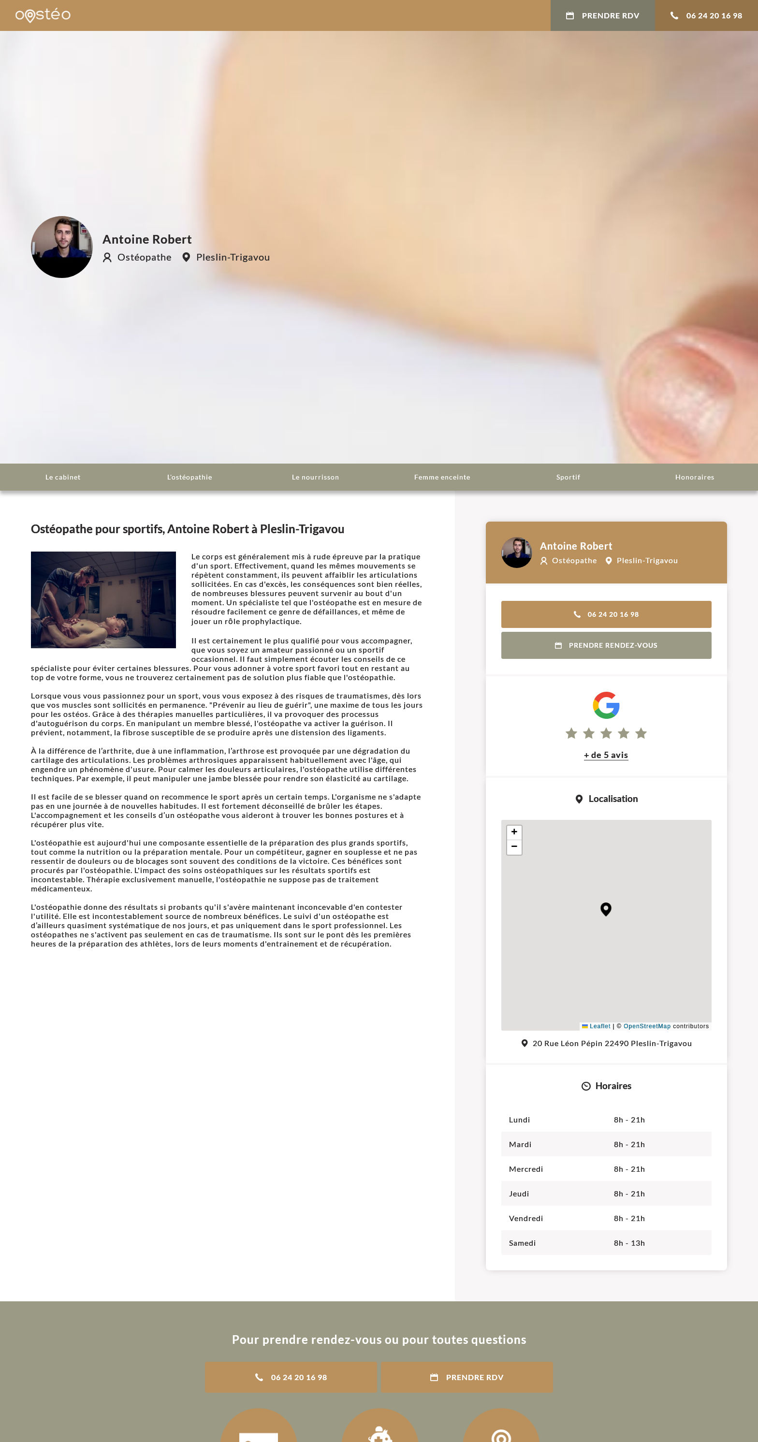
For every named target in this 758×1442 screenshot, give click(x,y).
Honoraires (694, 477)
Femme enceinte (442, 477)
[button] (606, 910)
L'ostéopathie (189, 477)
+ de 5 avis (606, 754)
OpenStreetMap (647, 1026)
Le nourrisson (315, 477)
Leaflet (596, 1026)
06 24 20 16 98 (707, 15)
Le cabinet (63, 477)
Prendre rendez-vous (606, 645)
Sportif (568, 477)
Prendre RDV (603, 15)
